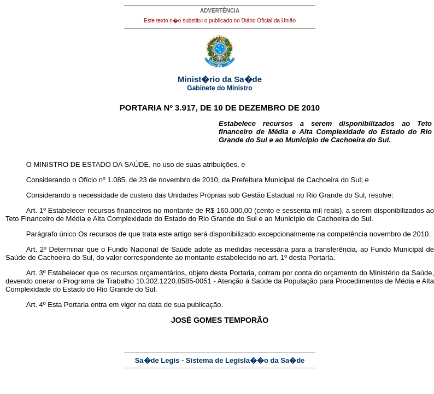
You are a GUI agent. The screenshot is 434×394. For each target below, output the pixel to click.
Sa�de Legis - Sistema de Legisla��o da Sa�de (220, 360)
